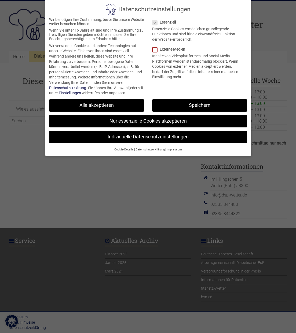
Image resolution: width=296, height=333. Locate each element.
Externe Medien (171, 45)
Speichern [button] (199, 101)
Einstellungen (70, 89)
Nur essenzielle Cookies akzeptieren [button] (148, 117)
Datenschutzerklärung (67, 84)
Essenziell (166, 18)
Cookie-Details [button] (124, 145)
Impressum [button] (174, 145)
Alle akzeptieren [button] (96, 101)
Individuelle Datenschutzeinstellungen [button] (148, 133)
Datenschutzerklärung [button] (150, 145)
